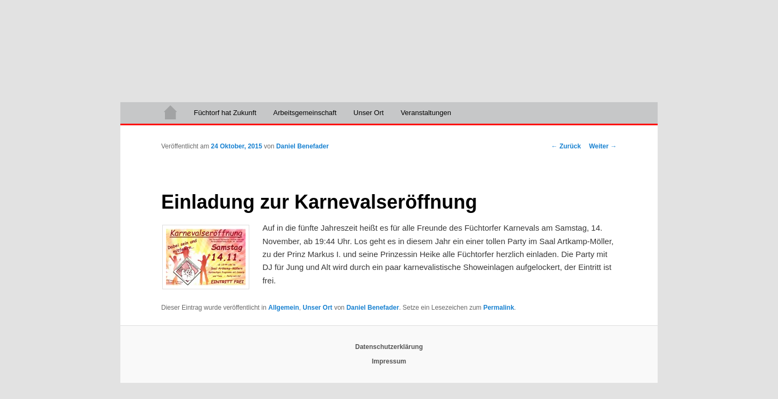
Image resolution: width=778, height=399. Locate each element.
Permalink (498, 307)
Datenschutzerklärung (389, 347)
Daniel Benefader (302, 146)
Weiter (603, 146)
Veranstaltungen (426, 113)
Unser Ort (369, 113)
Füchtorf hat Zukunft (225, 113)
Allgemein (283, 307)
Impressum (389, 361)
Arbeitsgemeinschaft (305, 113)
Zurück (566, 146)
